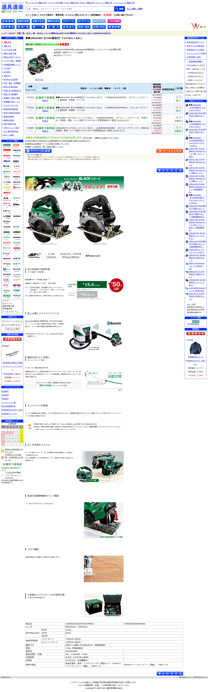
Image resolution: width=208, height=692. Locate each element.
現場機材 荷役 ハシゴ (11, 102)
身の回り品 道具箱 (10, 79)
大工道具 (6, 68)
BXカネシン (7, 271)
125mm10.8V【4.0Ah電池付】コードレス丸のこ (197, 235)
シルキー (17, 206)
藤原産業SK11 (16, 184)
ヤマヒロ (17, 298)
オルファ (17, 234)
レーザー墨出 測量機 (11, 61)
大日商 (6, 184)
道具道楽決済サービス (194, 42)
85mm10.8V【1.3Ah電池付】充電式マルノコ (196, 296)
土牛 (17, 200)
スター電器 (17, 239)
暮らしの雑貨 (8, 135)
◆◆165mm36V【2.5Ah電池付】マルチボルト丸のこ (197, 124)
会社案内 (5, 395)
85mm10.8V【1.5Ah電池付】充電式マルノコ (196, 274)
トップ (3, 33)
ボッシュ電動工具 (7, 157)
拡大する (39, 78)
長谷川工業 (17, 250)
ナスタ (16, 282)
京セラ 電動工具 (87, 3)
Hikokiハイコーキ (7, 147)
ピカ (7, 255)
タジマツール (7, 229)
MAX (17, 147)
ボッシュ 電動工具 (104, 3)
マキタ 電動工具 (71, 3)
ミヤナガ (17, 173)
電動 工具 (6, 46)
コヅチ (16, 218)
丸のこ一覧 (30, 33)
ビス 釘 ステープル (10, 105)
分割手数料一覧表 (193, 57)
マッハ (6, 163)
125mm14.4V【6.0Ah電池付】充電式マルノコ (197, 257)
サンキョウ (7, 260)
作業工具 (6, 76)
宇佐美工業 (7, 282)
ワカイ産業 (7, 298)
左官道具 (6, 72)
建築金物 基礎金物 (10, 109)
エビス (6, 239)
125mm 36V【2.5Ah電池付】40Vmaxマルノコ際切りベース (197, 170)
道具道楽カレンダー (9, 414)
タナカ (6, 266)
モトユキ (7, 168)
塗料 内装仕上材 (9, 124)
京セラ (16, 152)
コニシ (6, 287)
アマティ (12, 301)
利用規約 (5, 399)
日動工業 (17, 245)
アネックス (17, 163)
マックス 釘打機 (55, 3)
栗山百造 (17, 271)
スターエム (7, 179)
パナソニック (17, 157)
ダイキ (16, 260)
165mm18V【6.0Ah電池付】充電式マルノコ (197, 132)
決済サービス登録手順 (194, 46)
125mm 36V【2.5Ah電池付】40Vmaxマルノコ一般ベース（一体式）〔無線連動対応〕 (197, 225)
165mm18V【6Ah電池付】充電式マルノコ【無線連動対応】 (197, 244)
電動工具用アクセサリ (11, 57)
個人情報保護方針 (9, 406)
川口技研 (7, 276)
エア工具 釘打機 (9, 50)
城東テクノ (7, 292)
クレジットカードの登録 (195, 53)
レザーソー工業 (7, 213)
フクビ (16, 292)
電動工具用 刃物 (9, 53)
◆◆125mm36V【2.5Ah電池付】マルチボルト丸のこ (197, 107)
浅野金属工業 (17, 276)
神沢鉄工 (17, 179)
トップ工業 (7, 189)
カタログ (11, 33)
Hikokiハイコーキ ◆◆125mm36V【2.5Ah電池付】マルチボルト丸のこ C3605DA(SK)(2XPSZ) (74, 33)
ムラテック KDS (7, 234)
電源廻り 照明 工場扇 (11, 98)
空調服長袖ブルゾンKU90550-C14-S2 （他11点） (195, 360)
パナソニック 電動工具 (124, 3)
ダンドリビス (17, 287)
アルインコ (7, 250)
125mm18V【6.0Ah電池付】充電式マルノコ (197, 115)
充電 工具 (21, 33)
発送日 (45, 100)
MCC (7, 195)
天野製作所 (12, 309)
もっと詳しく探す (135, 9)
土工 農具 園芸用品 (10, 131)
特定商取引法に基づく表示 (12, 410)
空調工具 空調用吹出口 (11, 91)
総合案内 (5, 391)
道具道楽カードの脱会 (194, 50)
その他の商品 (193, 324)
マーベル (17, 189)
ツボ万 (16, 168)
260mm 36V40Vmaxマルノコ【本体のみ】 (197, 266)
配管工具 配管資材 (10, 87)
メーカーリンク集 (9, 403)
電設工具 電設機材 (10, 94)
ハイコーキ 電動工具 (37, 3)
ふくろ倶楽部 (7, 218)
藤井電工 (7, 223)
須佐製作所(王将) (7, 200)
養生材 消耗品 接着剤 (11, 113)
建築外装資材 (8, 120)
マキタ (6, 152)
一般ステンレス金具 (10, 128)
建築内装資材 (8, 117)
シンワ (16, 229)
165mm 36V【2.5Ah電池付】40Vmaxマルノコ (197, 162)
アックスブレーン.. (12, 311)
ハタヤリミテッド (7, 245)
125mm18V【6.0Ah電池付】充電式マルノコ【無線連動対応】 (197, 214)
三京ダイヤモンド (7, 173)
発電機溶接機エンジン (11, 65)
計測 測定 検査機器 (11, 83)
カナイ (16, 266)
